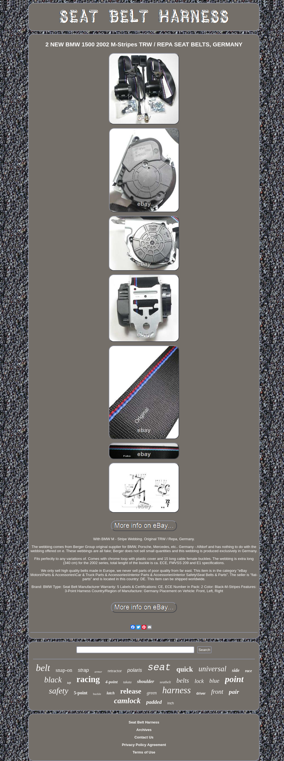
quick (184, 669)
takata (127, 682)
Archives (144, 730)
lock (199, 681)
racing (88, 679)
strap (83, 670)
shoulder (145, 681)
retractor (115, 671)
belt (43, 668)
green (152, 692)
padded (154, 702)
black (53, 679)
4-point (111, 682)
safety (58, 690)
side (235, 670)
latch (110, 693)
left (69, 682)
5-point (80, 692)
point (234, 679)
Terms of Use (144, 752)
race (248, 671)
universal (213, 669)
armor (98, 671)
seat (159, 667)
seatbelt (165, 682)
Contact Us (144, 737)
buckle (97, 693)
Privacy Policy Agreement (144, 745)
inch (170, 703)
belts (182, 680)
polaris (134, 670)
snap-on (63, 670)
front (217, 691)
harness (176, 690)
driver (201, 693)
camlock (127, 700)
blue (214, 680)
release (130, 691)
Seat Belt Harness (144, 722)
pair (234, 691)
